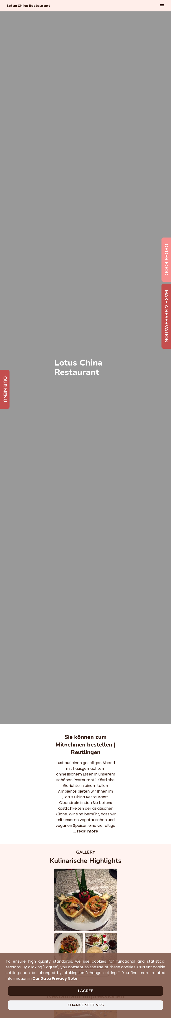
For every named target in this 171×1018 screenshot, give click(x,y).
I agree (85, 991)
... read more (85, 831)
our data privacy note (54, 978)
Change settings (86, 1005)
